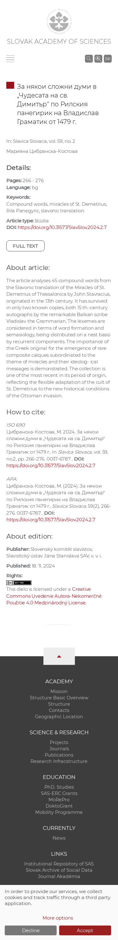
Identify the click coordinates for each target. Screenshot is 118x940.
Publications (59, 755)
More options (57, 918)
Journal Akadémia (59, 876)
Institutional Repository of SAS (59, 864)
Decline (31, 930)
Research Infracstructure (59, 761)
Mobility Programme (59, 812)
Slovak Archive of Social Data (59, 870)
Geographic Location (59, 716)
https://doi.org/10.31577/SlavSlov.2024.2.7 (62, 227)
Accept (85, 930)
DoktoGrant (59, 806)
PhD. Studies (59, 787)
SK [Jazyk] (107, 58)
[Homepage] (59, 21)
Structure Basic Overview (59, 698)
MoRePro (59, 800)
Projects (59, 742)
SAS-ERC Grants (59, 793)
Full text (25, 246)
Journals (59, 749)
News (59, 838)
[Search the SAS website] (89, 58)
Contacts (59, 710)
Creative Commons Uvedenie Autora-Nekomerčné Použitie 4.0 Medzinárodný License (53, 596)
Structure (59, 704)
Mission (59, 691)
